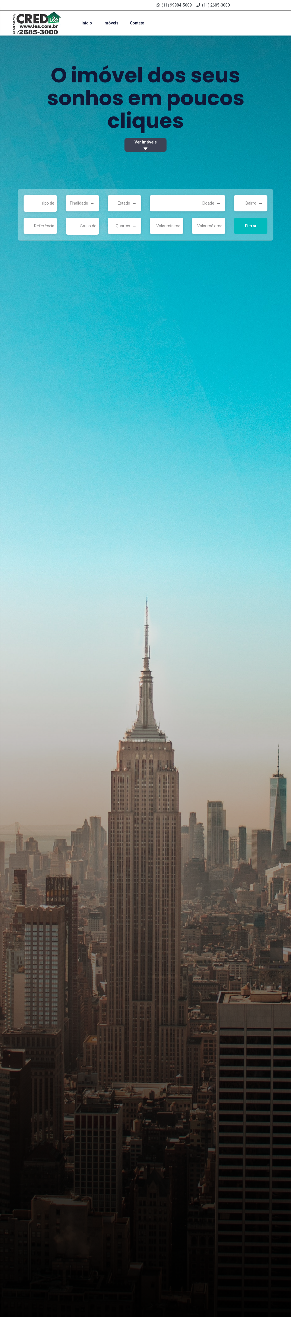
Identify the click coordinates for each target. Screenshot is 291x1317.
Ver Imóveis (145, 145)
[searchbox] (41, 203)
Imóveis (111, 23)
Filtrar (251, 226)
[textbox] (80, 203)
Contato (137, 23)
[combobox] (40, 203)
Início (87, 23)
